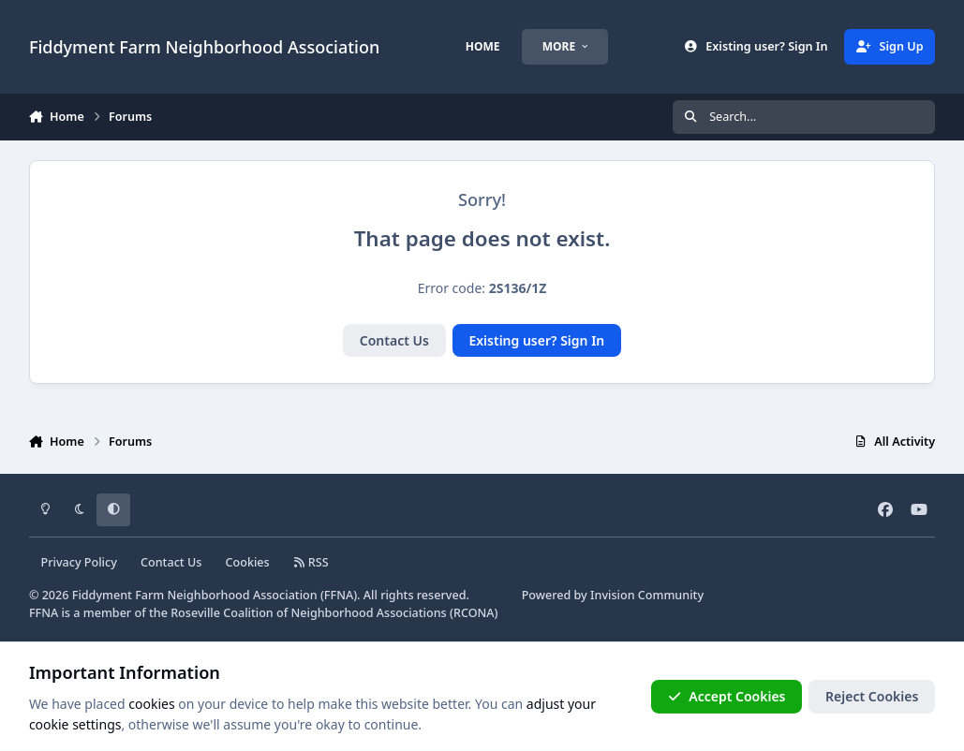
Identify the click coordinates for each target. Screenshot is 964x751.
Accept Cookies (727, 696)
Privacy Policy (78, 562)
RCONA (474, 613)
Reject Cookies (871, 696)
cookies (151, 704)
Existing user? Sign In (536, 340)
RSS (311, 562)
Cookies (248, 562)
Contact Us (394, 340)
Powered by (613, 595)
